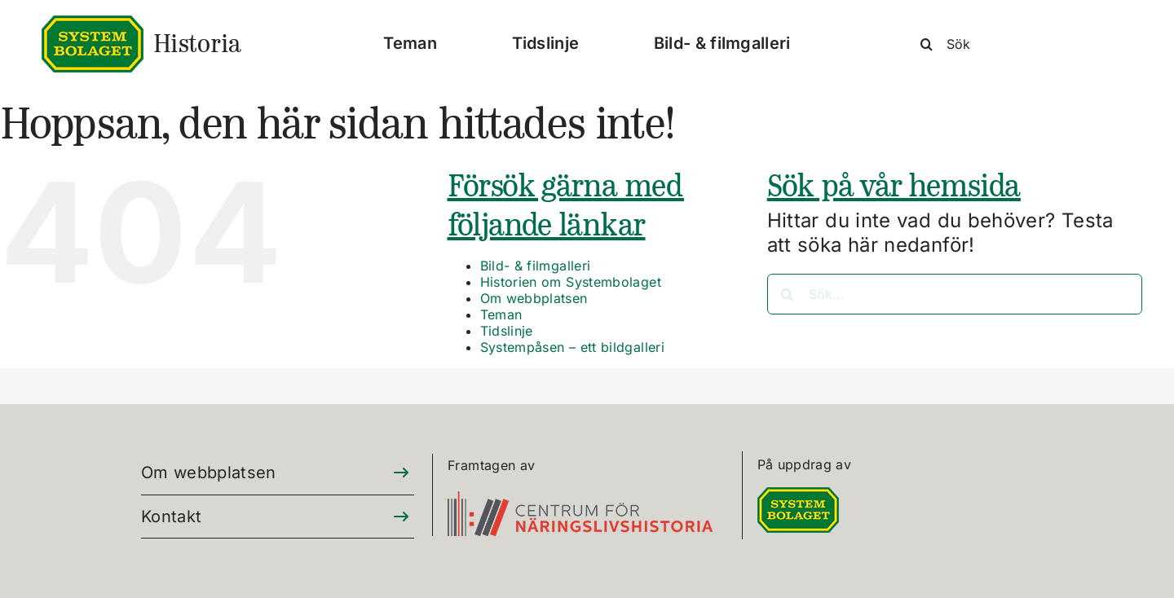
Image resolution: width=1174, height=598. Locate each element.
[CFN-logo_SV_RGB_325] (580, 500)
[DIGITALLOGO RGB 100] (798, 496)
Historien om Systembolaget (570, 282)
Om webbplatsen (534, 298)
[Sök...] (954, 294)
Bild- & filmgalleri (535, 265)
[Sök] (1028, 44)
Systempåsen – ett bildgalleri (572, 347)
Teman (501, 314)
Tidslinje (506, 331)
